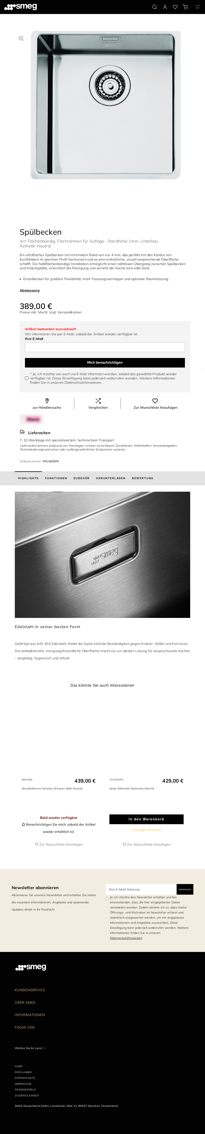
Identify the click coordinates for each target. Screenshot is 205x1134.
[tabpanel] (106, 109)
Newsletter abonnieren (35, 896)
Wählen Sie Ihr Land (28, 1057)
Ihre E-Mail (34, 343)
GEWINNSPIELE (25, 1098)
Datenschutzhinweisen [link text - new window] (126, 947)
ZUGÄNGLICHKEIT (27, 1104)
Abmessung (30, 295)
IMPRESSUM (23, 1092)
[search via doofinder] (154, 7)
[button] (21, 37)
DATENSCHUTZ (25, 1086)
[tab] (28, 483)
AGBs (19, 1075)
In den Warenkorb (146, 828)
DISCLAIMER (23, 1080)
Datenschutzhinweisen (83, 387)
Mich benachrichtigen (105, 367)
